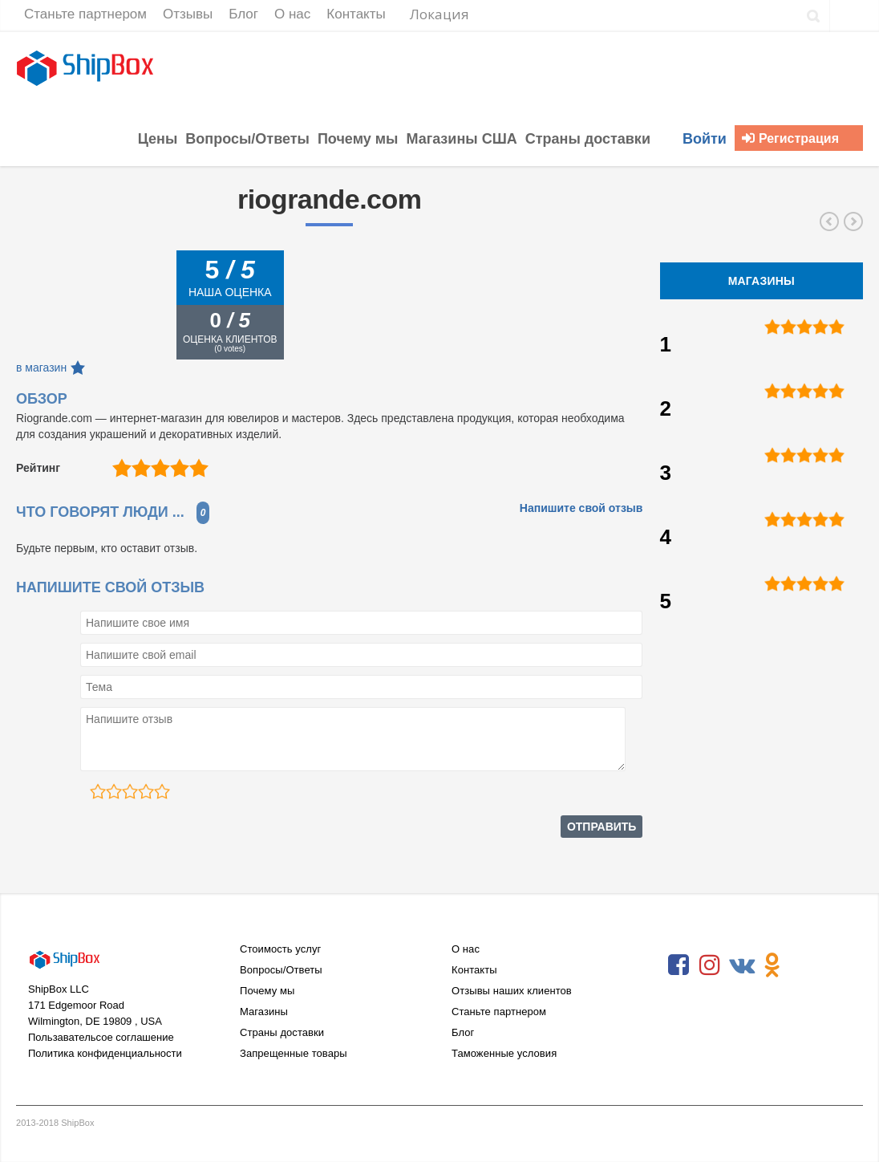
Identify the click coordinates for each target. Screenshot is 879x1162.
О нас (466, 949)
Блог (463, 1032)
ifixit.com (853, 221)
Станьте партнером (499, 1012)
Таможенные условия (504, 1053)
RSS (804, 965)
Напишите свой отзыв (581, 508)
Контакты (474, 970)
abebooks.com (829, 221)
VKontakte (741, 965)
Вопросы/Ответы (281, 970)
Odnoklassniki (772, 965)
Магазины (264, 1012)
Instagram (710, 965)
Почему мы (267, 991)
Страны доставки (282, 1032)
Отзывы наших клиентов (512, 991)
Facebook (678, 965)
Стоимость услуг (280, 949)
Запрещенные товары (293, 1053)
